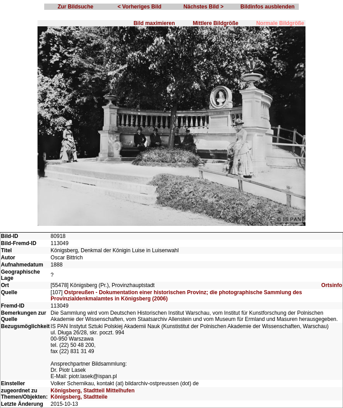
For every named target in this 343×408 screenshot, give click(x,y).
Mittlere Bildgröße (215, 23)
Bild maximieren (154, 23)
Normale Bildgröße (280, 23)
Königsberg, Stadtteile (78, 397)
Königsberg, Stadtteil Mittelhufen (92, 390)
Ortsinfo (331, 285)
